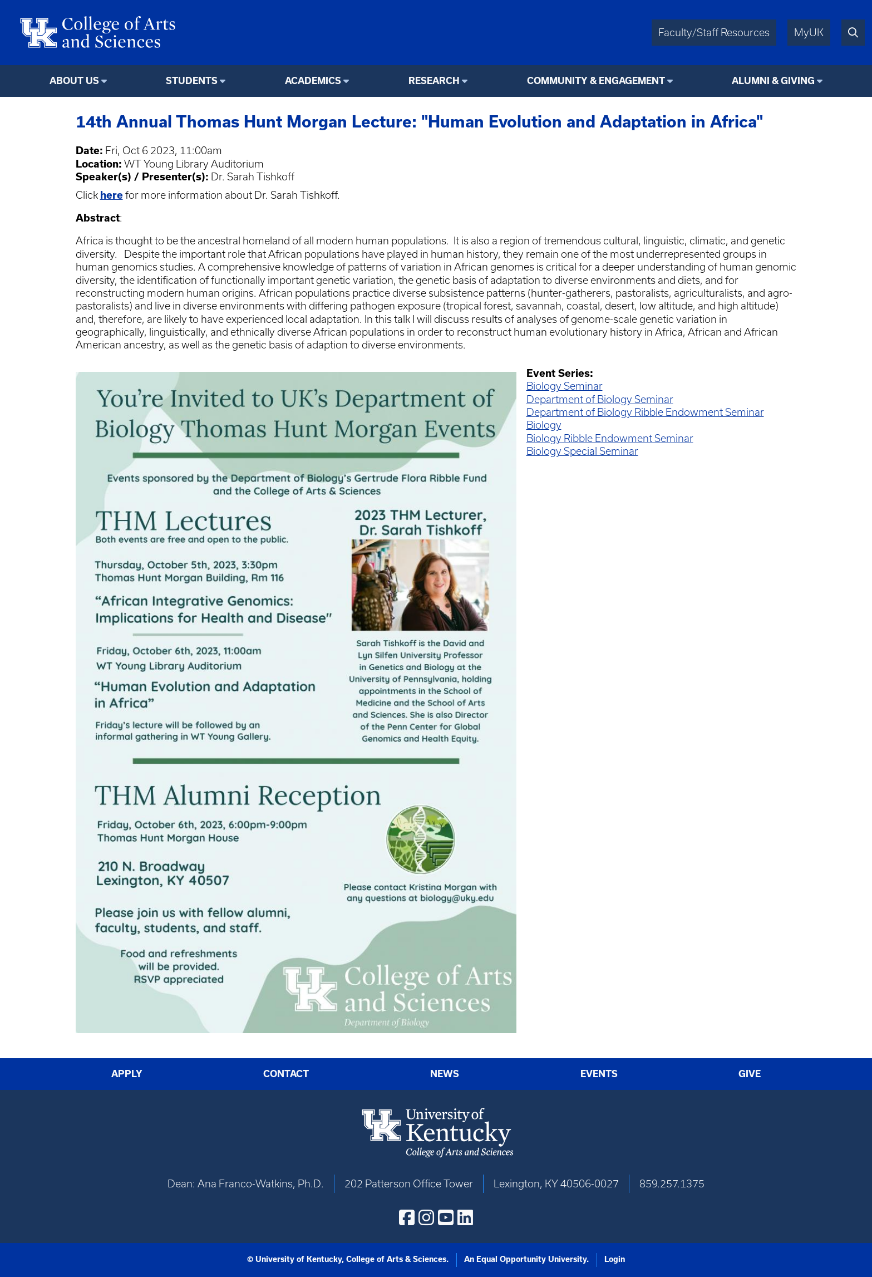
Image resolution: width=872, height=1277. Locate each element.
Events (599, 1074)
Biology (543, 425)
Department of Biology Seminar (599, 399)
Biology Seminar (564, 386)
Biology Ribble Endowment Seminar (609, 438)
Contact (286, 1074)
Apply (126, 1074)
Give (749, 1074)
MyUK (809, 32)
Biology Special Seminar (582, 451)
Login (614, 1259)
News (444, 1074)
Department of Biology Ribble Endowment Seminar (645, 412)
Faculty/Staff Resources (714, 32)
